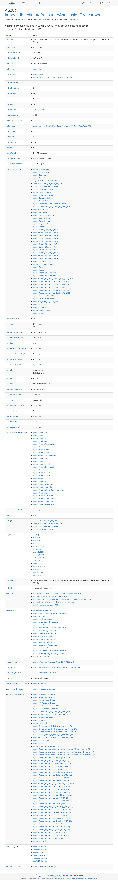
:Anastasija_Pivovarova (44, 639)
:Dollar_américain (42, 192)
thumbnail (10, 126)
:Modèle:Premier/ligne (43, 504)
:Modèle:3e (40, 438)
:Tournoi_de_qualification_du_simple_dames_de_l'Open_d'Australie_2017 (62, 749)
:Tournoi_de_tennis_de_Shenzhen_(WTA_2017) (53, 821)
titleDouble (11, 131)
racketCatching (12, 115)
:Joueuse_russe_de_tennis (45, 181)
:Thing (36, 535)
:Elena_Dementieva (43, 195)
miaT (9, 378)
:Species (37, 575)
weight (9, 148)
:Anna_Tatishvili (41, 172)
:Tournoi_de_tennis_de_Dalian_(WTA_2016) (51, 789)
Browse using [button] (28, 3)
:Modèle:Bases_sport (43, 467)
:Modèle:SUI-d (41, 481)
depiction (10, 667)
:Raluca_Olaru (41, 723)
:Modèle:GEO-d (41, 473)
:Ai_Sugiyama (41, 169)
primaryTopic (13, 866)
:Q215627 (39, 558)
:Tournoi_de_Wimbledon (44, 273)
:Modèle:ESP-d (41, 470)
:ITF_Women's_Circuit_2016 (46, 706)
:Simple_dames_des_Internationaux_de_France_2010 (55, 729)
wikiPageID (11, 153)
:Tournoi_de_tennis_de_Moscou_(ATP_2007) (52, 290)
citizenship (11, 74)
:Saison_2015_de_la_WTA (45, 255)
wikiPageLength (13, 158)
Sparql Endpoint (106, 3)
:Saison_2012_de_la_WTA (45, 250)
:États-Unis (40, 307)
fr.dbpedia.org (73, 19)
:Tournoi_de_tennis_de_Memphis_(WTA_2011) (52, 795)
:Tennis (38, 270)
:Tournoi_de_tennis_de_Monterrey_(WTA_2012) (53, 807)
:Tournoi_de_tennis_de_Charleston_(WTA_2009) (53, 784)
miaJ (9, 370)
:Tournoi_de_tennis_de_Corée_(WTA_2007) (51, 281)
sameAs (10, 610)
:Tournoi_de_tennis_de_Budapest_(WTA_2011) (53, 775)
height (9, 104)
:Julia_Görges (41, 209)
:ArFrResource (39, 852)
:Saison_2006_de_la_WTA (45, 232)
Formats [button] (44, 3)
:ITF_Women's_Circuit (44, 703)
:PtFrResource (39, 849)
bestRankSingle (13, 58)
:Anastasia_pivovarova (44, 689)
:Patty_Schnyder (41, 221)
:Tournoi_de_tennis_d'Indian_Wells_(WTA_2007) (53, 279)
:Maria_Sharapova (42, 310)
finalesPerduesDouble (16, 348)
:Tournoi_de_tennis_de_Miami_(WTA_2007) (51, 284)
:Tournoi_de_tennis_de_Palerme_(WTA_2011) (52, 815)
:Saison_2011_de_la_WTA (45, 247)
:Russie (38, 74)
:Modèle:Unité (41, 453)
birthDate (10, 63)
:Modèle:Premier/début (44, 499)
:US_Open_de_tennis (43, 299)
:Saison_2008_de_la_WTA (45, 238)
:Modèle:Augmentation (44, 484)
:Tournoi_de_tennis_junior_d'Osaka (48, 838)
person (20, 19)
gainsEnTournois (14, 359)
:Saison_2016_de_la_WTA (45, 258)
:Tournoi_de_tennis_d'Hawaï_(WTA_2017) (51, 761)
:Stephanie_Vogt (41, 740)
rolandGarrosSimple (15, 405)
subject (9, 521)
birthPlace (10, 69)
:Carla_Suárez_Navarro (44, 178)
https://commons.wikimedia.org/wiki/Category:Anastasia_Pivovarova (57, 593)
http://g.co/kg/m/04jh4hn (41, 656)
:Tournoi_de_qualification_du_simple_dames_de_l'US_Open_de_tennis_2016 (63, 752)
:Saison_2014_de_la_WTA (45, 253)
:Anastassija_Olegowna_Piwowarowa (49, 628)
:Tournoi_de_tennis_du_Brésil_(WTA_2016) (51, 830)
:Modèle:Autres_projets (44, 444)
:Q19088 (38, 555)
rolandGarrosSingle (14, 120)
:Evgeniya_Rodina (42, 198)
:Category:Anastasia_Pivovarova (50, 613)
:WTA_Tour (40, 304)
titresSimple (12, 422)
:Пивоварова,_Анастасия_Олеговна (49, 651)
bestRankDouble (13, 53)
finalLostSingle (12, 88)
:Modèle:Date (40, 447)
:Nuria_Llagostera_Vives (44, 215)
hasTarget (11, 847)
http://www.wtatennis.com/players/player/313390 (50, 596)
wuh (9, 515)
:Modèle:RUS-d (41, 476)
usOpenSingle (12, 142)
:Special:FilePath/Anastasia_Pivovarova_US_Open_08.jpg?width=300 (62, 126)
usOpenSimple (13, 427)
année (10, 324)
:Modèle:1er (40, 432)
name (9, 678)
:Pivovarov (39, 683)
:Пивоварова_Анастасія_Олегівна (49, 654)
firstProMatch (12, 93)
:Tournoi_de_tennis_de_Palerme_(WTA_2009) (52, 809)
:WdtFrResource (40, 861)
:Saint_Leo (39, 313)
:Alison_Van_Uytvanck (44, 697)
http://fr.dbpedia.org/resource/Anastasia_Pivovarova (52, 15)
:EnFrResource (40, 858)
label (9, 588)
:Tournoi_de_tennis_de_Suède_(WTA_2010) (51, 293)
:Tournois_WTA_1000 (43, 296)
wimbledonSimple (14, 510)
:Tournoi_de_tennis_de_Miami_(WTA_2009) (51, 801)
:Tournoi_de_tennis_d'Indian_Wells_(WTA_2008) (53, 763)
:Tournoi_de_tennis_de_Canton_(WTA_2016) (52, 781)
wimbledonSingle (13, 318)
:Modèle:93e (40, 441)
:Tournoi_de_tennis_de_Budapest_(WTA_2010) (53, 772)
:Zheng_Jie (40, 841)
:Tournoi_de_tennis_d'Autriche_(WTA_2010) (51, 758)
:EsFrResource (40, 855)
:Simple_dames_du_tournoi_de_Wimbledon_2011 (53, 737)
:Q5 (36, 561)
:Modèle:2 (39, 461)
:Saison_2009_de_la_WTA (45, 241)
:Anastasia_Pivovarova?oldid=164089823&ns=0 (53, 662)
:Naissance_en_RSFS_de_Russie (48, 184)
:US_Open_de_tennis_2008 (46, 302)
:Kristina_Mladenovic (43, 717)
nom (9, 384)
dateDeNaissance (14, 338)
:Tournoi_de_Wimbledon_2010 (46, 276)
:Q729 (37, 563)
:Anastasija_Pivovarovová (45, 625)
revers (10, 400)
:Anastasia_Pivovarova (42, 610)
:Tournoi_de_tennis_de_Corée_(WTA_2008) (51, 786)
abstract (10, 40)
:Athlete (36, 543)
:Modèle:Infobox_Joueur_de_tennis (48, 490)
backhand (10, 47)
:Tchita (38, 69)
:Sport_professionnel (43, 264)
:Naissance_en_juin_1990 (45, 186)
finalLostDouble (12, 83)
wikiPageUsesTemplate (16, 432)
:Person (37, 538)
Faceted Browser (89, 3)
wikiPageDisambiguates (17, 683)
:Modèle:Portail (41, 450)
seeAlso (10, 593)
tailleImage (12, 411)
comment (10, 580)
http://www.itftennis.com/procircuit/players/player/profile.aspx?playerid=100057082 (62, 599)
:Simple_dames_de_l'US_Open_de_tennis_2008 (53, 726)
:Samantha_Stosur (42, 261)
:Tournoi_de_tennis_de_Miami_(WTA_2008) (51, 798)
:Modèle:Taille (41, 493)
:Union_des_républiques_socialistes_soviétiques (53, 77)
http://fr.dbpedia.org (46, 19)
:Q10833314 (39, 110)
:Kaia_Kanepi (40, 212)
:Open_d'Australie (42, 218)
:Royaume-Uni (41, 224)
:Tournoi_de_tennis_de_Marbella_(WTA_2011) (52, 792)
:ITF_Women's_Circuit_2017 (46, 709)
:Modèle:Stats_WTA (43, 496)
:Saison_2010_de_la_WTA (45, 244)
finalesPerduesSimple (15, 354)
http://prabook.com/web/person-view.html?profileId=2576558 (54, 602)
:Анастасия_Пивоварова (45, 622)
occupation (11, 110)
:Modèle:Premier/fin (43, 501)
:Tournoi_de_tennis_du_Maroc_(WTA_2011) (51, 835)
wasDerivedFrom (13, 662)
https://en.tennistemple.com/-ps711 (45, 605)
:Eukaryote (38, 572)
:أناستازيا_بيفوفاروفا (42, 619)
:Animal (36, 569)
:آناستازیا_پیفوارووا (42, 636)
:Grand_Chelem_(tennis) (44, 201)
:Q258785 (39, 616)
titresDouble (12, 416)
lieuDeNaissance (14, 365)
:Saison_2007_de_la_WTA (45, 235)
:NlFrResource (39, 847)
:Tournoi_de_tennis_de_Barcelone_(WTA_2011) (53, 766)
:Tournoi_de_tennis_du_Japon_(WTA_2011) (51, 832)
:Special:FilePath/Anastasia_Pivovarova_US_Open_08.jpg (58, 667)
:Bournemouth (41, 175)
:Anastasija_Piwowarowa (45, 645)
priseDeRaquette (14, 395)
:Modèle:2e (40, 435)
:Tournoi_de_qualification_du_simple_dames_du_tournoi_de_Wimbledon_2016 (64, 755)
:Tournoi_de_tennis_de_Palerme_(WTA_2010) (52, 812)
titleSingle (10, 137)
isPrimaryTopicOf (13, 673)
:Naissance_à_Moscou (44, 189)
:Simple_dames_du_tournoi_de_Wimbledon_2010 (53, 735)
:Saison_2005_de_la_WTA (45, 230)
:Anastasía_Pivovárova (44, 631)
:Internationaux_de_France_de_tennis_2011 (51, 714)
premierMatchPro (14, 389)
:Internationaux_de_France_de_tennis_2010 (51, 207)
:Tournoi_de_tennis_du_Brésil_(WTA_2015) (51, 827)
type (8, 535)
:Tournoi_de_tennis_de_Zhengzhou (48, 824)
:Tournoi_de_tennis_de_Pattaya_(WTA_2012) (52, 818)
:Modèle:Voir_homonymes (45, 455)
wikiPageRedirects (15, 689)
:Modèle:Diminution (42, 487)
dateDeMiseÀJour (14, 332)
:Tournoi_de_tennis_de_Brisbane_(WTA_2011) (52, 769)
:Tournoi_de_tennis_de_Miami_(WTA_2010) (51, 287)
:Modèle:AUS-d (41, 464)
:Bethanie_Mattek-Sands (44, 700)
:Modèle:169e (40, 458)
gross (9, 99)
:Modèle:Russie (41, 478)
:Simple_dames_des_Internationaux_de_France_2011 (55, 732)
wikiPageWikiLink (13, 169)
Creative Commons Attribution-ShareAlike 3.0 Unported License (78, 878)
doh (9, 343)
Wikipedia (42, 878)
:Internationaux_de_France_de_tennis (49, 204)
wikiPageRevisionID (14, 164)
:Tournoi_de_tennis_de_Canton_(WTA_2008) (52, 778)
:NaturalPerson (39, 566)
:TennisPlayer (39, 546)
